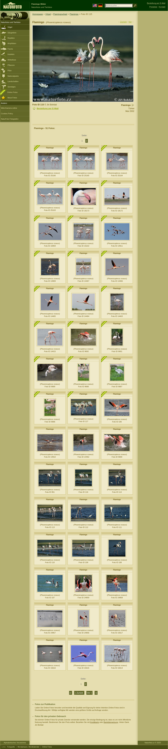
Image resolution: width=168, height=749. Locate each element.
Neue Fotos (12, 98)
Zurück (123, 22)
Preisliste (153, 7)
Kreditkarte (94, 722)
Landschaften (13, 81)
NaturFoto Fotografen (9, 119)
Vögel (10, 27)
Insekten (11, 54)
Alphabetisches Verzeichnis (15, 743)
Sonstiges (12, 87)
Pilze (10, 71)
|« (70, 693)
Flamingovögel (60, 14)
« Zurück (79, 693)
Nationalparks (13, 76)
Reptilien (11, 38)
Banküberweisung (111, 722)
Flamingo (74, 14)
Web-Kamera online (9, 108)
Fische (10, 49)
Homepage (37, 14)
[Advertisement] (152, 64)
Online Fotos (12, 92)
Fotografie (11, 747)
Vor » (89, 693)
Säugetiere (12, 33)
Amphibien (12, 43)
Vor (130, 22)
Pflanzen (11, 65)
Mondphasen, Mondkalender (28, 747)
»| (96, 693)
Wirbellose (12, 60)
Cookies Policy (7, 114)
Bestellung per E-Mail (48, 108)
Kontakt (162, 7)
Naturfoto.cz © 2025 (153, 743)
